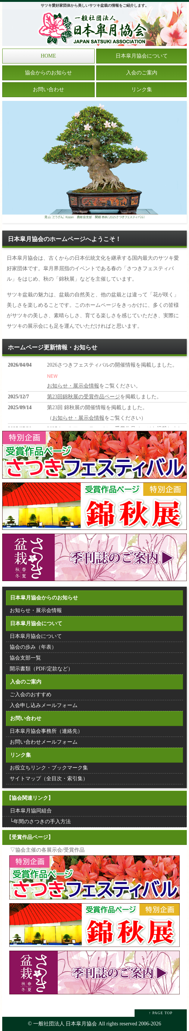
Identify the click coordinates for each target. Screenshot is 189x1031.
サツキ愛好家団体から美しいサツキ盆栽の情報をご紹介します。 (95, 5)
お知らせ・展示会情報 (73, 386)
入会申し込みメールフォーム (44, 705)
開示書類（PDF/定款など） (41, 669)
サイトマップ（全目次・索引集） (49, 778)
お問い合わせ (48, 89)
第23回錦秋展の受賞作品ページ (83, 396)
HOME (48, 56)
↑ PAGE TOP (161, 1013)
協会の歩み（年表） (33, 647)
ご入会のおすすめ (30, 694)
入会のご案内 (141, 72)
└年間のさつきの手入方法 (40, 821)
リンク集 (141, 89)
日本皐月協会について (142, 56)
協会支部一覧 (25, 658)
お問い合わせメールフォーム (44, 742)
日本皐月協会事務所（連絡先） (46, 731)
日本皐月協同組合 (31, 811)
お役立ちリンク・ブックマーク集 (49, 768)
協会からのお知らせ (48, 72)
